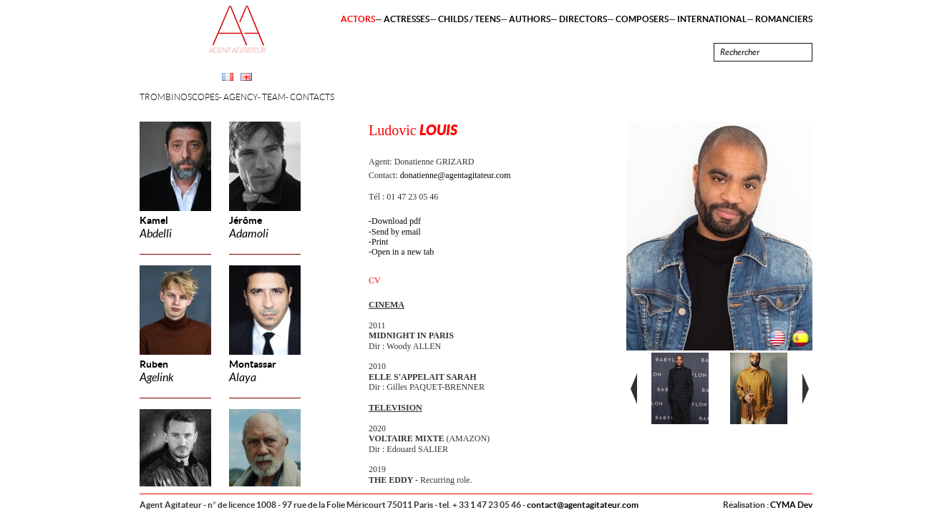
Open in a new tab (402, 252)
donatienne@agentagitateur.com (455, 175)
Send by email (396, 232)
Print (379, 242)
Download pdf (396, 221)
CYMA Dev (791, 504)
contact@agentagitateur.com (582, 504)
